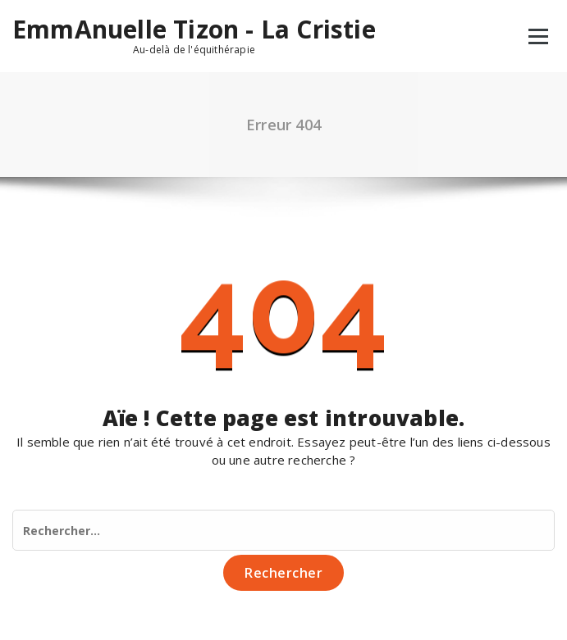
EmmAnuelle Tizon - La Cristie (194, 29)
